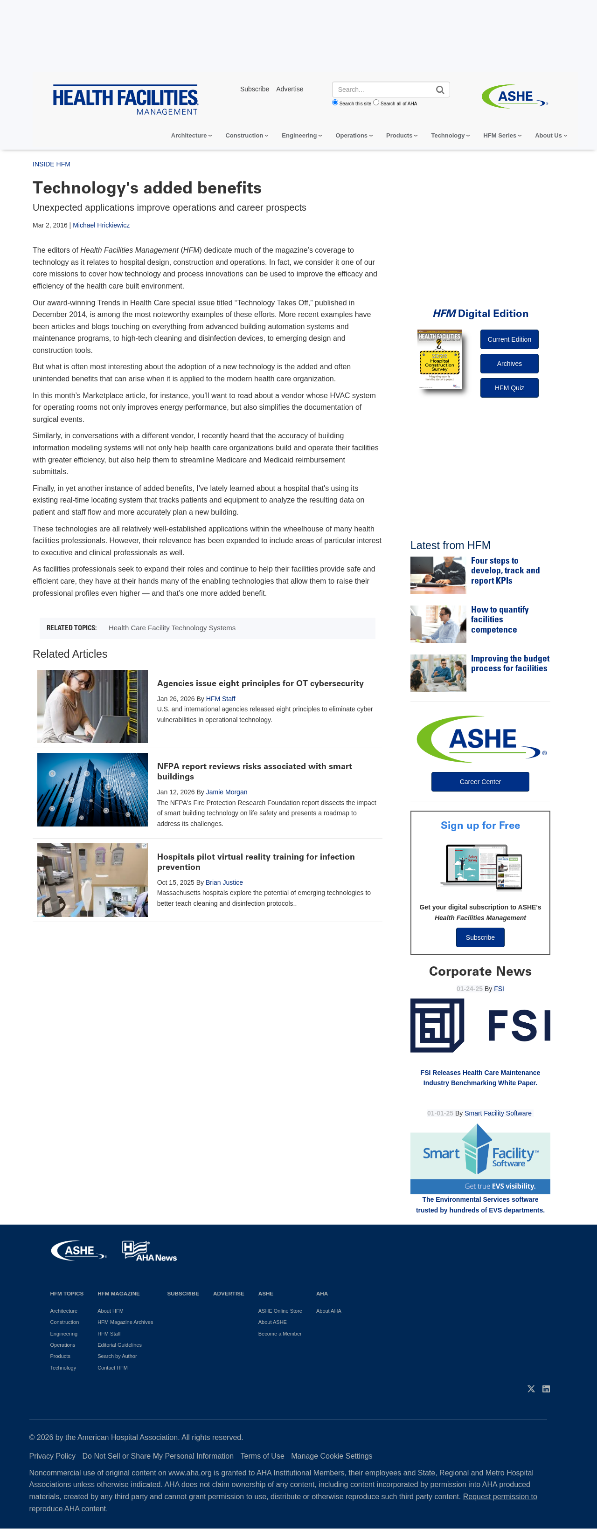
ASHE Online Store (280, 1311)
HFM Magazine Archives (125, 1322)
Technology (448, 135)
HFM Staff (221, 699)
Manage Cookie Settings (331, 1456)
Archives (509, 363)
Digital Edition (480, 313)
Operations (351, 135)
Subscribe (480, 937)
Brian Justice (224, 882)
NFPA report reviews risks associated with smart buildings (254, 771)
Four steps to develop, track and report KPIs (505, 571)
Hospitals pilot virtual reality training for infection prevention (256, 862)
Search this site (355, 103)
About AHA (328, 1311)
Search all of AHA (399, 103)
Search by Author (117, 1356)
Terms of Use (263, 1456)
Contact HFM (112, 1368)
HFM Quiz (509, 388)
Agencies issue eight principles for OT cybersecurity (260, 683)
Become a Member (280, 1333)
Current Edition (509, 339)
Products (399, 135)
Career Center (480, 781)
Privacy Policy (52, 1456)
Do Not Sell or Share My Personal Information (158, 1456)
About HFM (110, 1311)
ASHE (265, 1293)
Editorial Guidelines (119, 1345)
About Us (548, 135)
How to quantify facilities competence (500, 620)
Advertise (228, 1293)
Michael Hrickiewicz (101, 225)
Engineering (299, 135)
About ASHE (272, 1322)
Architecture (189, 135)
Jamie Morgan (227, 792)
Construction (244, 135)
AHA (322, 1293)
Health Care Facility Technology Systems (172, 628)
